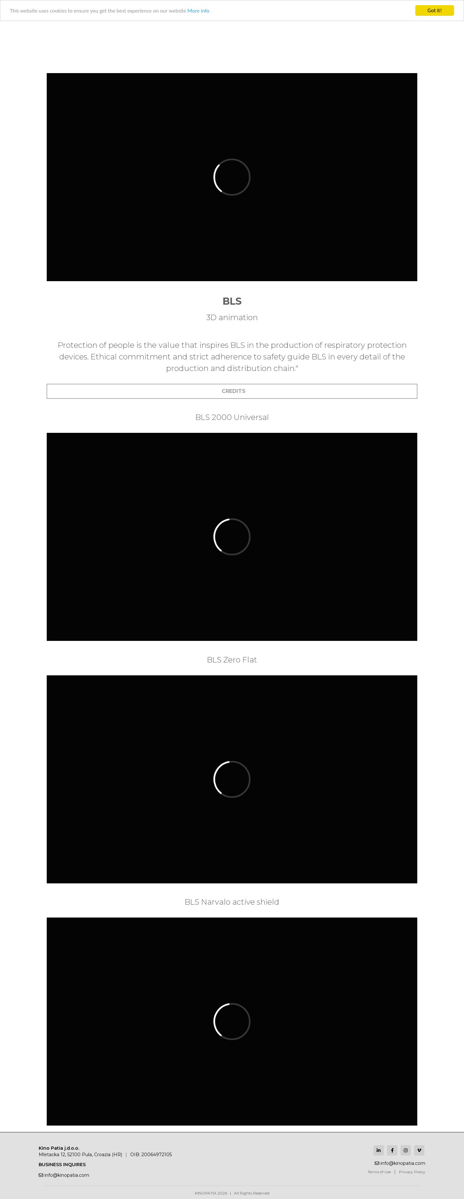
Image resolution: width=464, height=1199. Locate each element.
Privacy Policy (412, 1171)
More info (198, 10)
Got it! (435, 10)
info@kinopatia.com (64, 1175)
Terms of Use (379, 1171)
